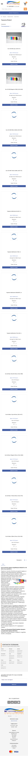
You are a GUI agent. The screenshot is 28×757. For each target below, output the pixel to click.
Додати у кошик (14, 64)
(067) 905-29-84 (3, 663)
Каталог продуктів (14, 13)
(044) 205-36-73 (11, 658)
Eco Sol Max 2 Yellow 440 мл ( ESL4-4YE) (14, 495)
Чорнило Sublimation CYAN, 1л (14, 251)
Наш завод (14, 735)
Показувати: (19, 560)
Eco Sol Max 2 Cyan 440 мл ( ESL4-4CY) (14, 414)
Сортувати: (3, 24)
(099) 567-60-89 (11, 655)
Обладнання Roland (10, 16)
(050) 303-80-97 (19, 663)
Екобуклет (14, 740)
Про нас (14, 737)
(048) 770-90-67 (11, 663)
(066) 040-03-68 (14, 720)
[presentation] (14, 690)
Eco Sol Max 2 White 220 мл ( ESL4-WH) (14, 536)
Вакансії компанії (14, 739)
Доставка (14, 736)
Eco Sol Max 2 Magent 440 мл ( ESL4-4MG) (14, 455)
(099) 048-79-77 (3, 655)
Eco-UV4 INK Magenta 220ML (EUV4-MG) (14, 89)
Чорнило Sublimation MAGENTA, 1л (14, 292)
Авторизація (14, 746)
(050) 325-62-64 (3, 650)
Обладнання (4, 16)
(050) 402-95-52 (11, 650)
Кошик (14, 748)
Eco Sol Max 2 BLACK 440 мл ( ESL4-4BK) (14, 373)
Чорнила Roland (16, 16)
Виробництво (14, 733)
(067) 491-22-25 (19, 655)
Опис (3, 564)
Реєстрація (14, 745)
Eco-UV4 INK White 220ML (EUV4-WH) (14, 130)
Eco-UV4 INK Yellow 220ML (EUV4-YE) (14, 170)
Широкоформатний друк (14, 732)
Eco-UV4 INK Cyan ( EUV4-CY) (14, 48)
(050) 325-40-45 (19, 650)
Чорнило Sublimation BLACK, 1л (14, 211)
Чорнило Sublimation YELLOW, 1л (14, 333)
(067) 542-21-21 (3, 668)
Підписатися (14, 684)
